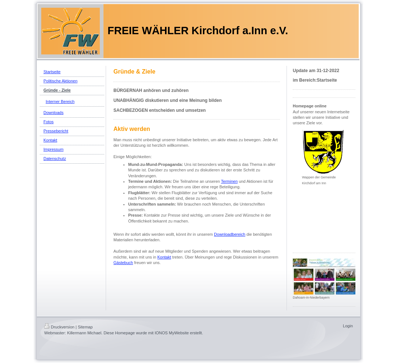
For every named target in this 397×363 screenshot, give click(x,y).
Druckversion (59, 327)
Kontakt (164, 257)
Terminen (229, 181)
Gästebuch (123, 262)
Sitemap (85, 327)
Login (348, 326)
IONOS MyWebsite (172, 333)
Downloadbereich (229, 234)
